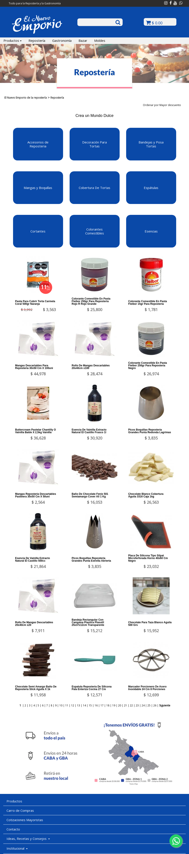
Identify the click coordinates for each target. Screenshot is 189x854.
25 (149, 705)
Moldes (99, 40)
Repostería (36, 40)
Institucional (17, 848)
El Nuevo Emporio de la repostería (25, 97)
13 (78, 705)
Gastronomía (62, 40)
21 (125, 705)
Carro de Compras (20, 810)
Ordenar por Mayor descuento (163, 105)
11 (66, 705)
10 (60, 705)
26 (154, 705)
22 (131, 705)
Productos (12, 40)
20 (119, 705)
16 (96, 705)
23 (137, 705)
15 (90, 705)
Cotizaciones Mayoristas (25, 820)
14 (84, 705)
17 (102, 705)
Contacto (13, 829)
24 (143, 705)
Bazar (83, 40)
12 (72, 705)
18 (107, 705)
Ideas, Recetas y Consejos (28, 838)
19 (113, 705)
